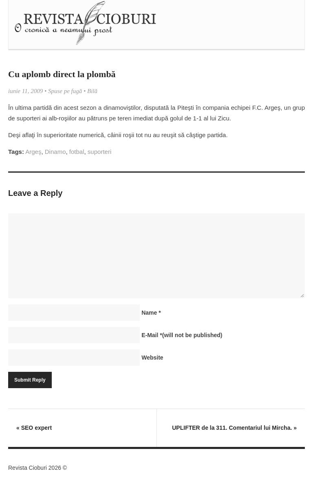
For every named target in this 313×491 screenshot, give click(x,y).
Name (151, 312)
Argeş (33, 151)
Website (152, 357)
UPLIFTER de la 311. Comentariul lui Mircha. (234, 427)
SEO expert (34, 427)
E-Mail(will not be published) (181, 335)
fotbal (76, 151)
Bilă (92, 91)
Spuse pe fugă (65, 91)
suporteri (99, 151)
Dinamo (55, 151)
